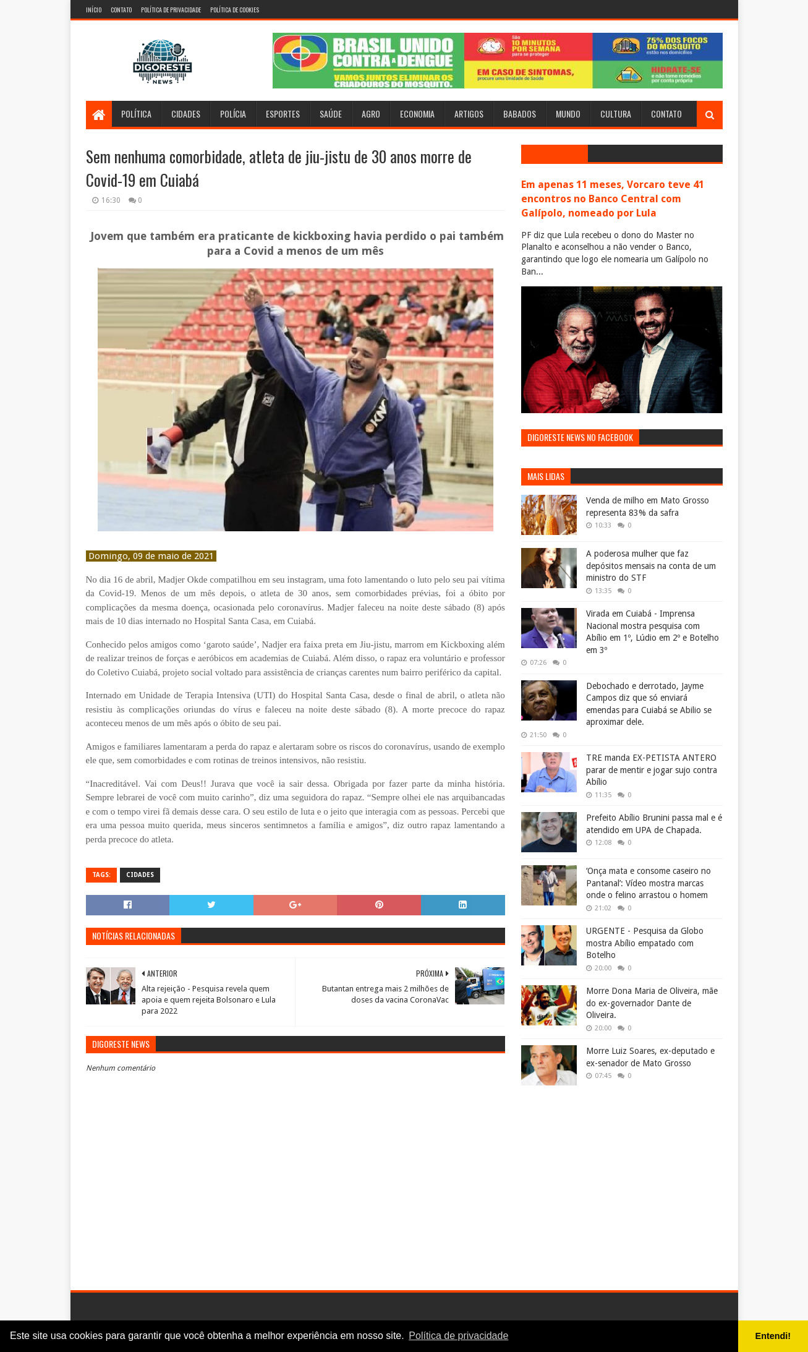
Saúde (331, 113)
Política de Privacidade (171, 9)
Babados (519, 113)
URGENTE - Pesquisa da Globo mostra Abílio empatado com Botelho (645, 943)
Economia (417, 113)
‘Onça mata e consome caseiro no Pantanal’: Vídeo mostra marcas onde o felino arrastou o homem (648, 883)
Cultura (615, 113)
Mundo (568, 113)
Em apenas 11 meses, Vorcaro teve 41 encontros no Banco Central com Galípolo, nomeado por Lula (612, 199)
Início (93, 9)
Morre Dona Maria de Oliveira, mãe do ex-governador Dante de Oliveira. (652, 1003)
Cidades (185, 113)
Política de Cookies (234, 9)
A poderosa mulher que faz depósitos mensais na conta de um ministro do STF (651, 566)
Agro (371, 113)
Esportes (283, 113)
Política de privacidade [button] (458, 1335)
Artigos (468, 113)
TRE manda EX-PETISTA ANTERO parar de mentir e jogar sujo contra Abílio (651, 770)
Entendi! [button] (773, 1336)
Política (136, 113)
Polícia (233, 113)
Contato (121, 9)
